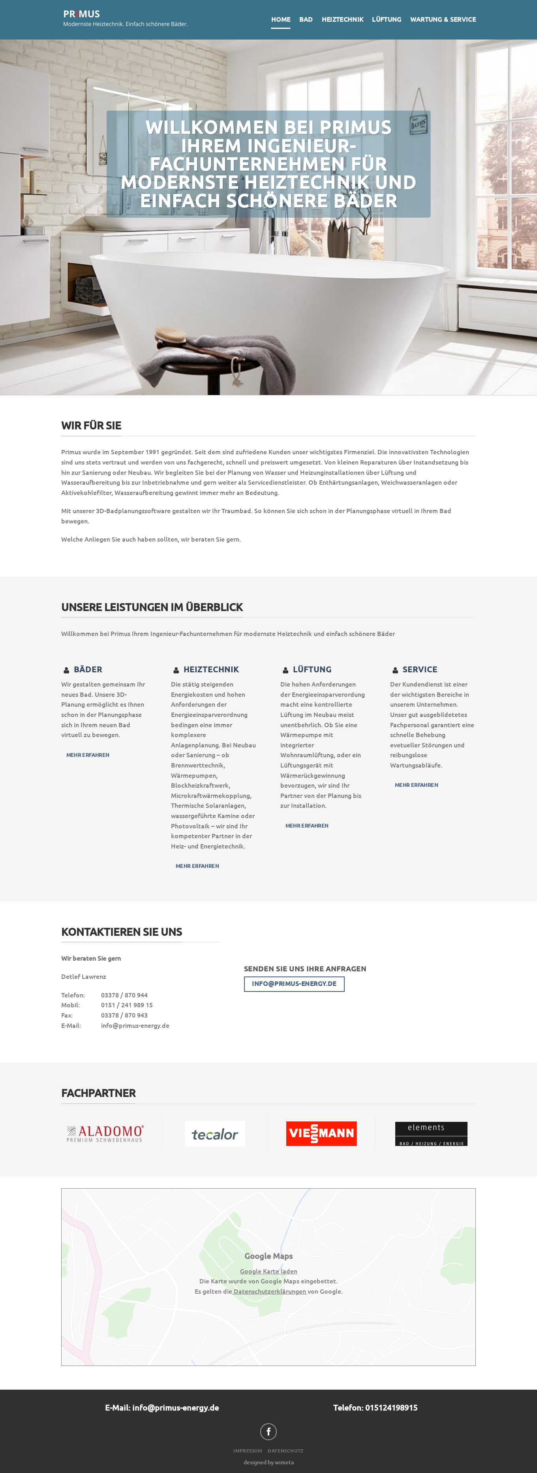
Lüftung (386, 19)
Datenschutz (286, 1450)
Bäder (81, 669)
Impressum (248, 1450)
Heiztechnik (343, 19)
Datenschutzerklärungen (270, 1291)
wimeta (284, 1462)
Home (281, 19)
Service (413, 669)
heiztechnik (205, 669)
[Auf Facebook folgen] (268, 1431)
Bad (306, 19)
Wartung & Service (443, 19)
